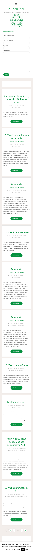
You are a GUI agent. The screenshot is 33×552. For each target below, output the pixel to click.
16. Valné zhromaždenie (16, 232)
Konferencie (17, 407)
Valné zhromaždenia (17, 370)
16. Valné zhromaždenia (16, 365)
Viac (26, 549)
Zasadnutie (17, 107)
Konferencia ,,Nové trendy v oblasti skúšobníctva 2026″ (17, 99)
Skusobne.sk (16, 9)
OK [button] (23, 549)
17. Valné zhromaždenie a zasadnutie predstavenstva (16, 138)
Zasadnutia (17, 277)
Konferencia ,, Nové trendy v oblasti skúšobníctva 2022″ (16, 442)
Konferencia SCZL (16, 402)
